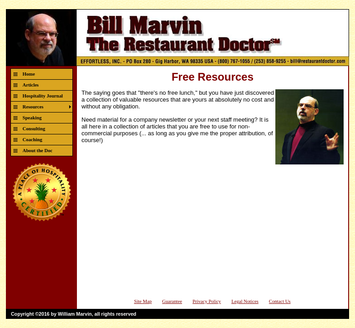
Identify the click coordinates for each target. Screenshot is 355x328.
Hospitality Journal (43, 95)
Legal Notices (244, 301)
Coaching (32, 139)
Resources (33, 106)
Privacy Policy (207, 301)
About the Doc (38, 150)
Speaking (32, 117)
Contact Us (280, 301)
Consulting (34, 128)
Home (29, 74)
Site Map (143, 301)
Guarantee (172, 301)
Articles (31, 84)
